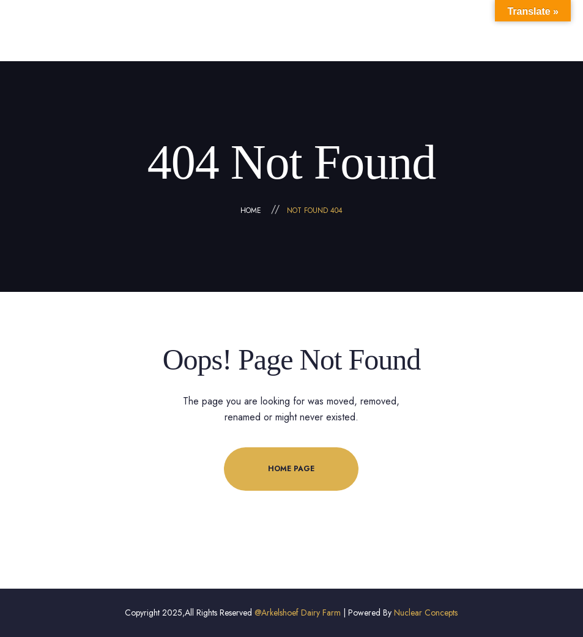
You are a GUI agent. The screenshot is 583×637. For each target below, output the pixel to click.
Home (250, 210)
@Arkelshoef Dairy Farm (297, 612)
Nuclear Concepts (426, 612)
